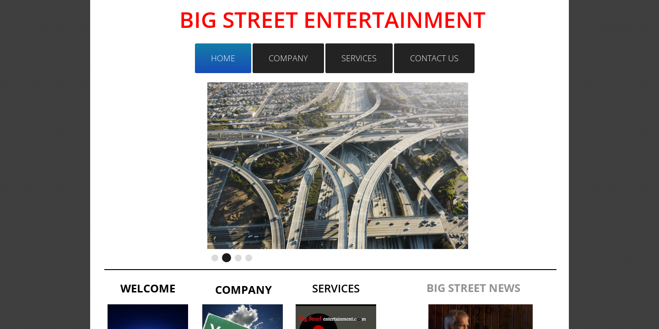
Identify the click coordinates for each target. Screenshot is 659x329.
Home (223, 58)
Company (288, 58)
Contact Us (434, 58)
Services (359, 58)
